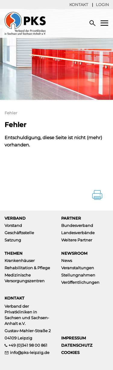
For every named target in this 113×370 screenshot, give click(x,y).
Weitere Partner (76, 239)
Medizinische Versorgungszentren (25, 278)
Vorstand (13, 225)
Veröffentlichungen (80, 282)
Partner (71, 218)
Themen (14, 253)
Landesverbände (78, 232)
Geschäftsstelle (19, 232)
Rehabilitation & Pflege (27, 267)
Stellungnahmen (78, 275)
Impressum (73, 338)
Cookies (70, 352)
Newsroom (74, 253)
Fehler (11, 112)
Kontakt (78, 4)
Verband (15, 218)
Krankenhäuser (20, 260)
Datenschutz (77, 345)
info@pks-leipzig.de (29, 352)
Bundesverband (77, 225)
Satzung (13, 239)
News (66, 260)
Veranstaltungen (77, 267)
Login (102, 4)
